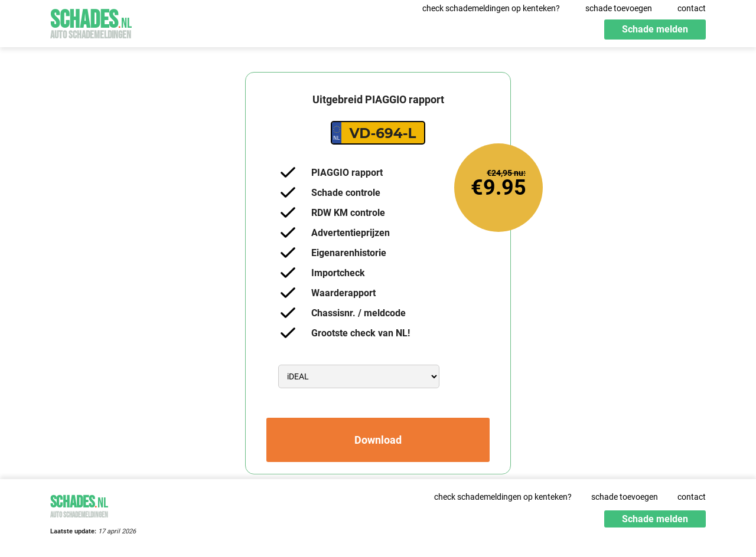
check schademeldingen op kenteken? (491, 8)
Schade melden (655, 29)
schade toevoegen (618, 8)
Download (378, 440)
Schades (91, 22)
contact (691, 8)
